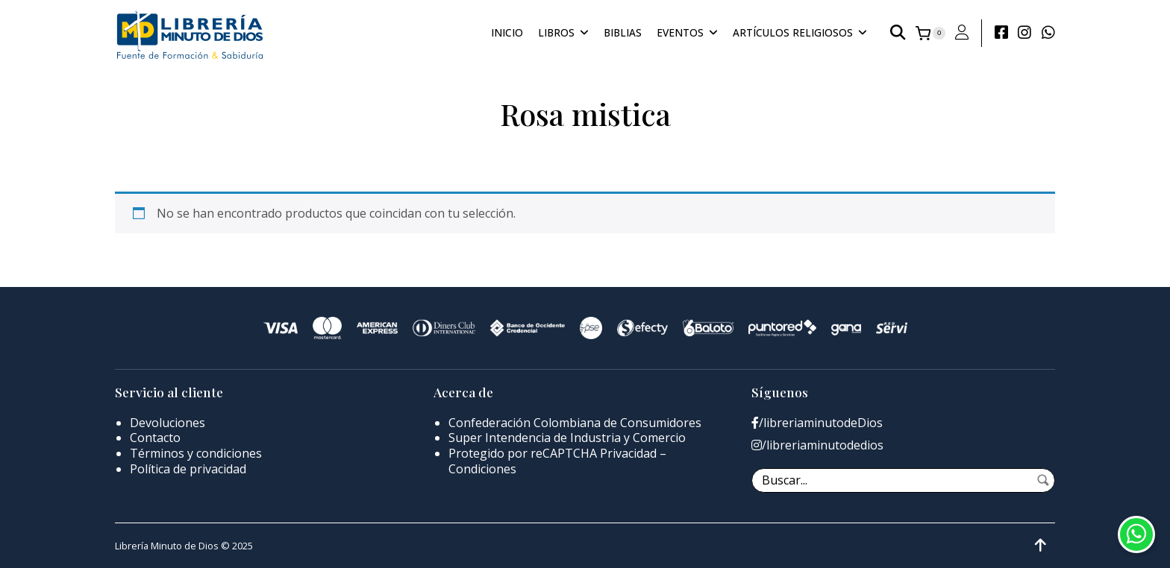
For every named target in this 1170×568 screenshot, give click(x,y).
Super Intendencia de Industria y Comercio (567, 437)
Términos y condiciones (196, 453)
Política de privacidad (188, 469)
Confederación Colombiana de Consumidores (574, 422)
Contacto (155, 437)
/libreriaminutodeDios (817, 423)
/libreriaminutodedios (817, 445)
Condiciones (482, 469)
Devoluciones (167, 422)
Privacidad (628, 453)
